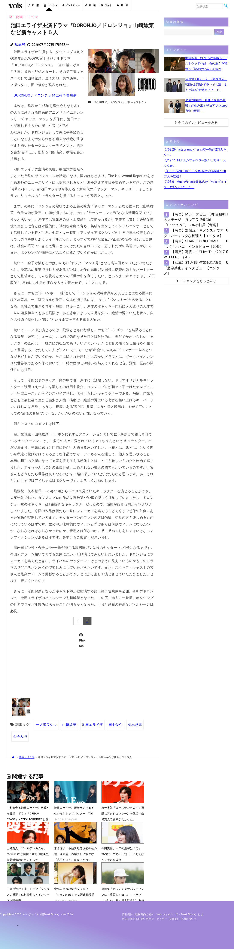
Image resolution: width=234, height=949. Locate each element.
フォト (106, 5)
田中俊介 (115, 725)
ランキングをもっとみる (196, 281)
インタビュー (71, 5)
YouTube (68, 914)
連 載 (90, 5)
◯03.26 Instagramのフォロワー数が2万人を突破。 (195, 152)
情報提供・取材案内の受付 (138, 914)
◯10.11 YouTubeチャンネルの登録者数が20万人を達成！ (195, 173)
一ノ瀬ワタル (46, 725)
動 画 (122, 5)
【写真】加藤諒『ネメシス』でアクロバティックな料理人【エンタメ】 (194, 233)
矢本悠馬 (135, 725)
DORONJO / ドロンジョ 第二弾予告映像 (45, 95)
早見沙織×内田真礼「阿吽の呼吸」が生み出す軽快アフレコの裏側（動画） (206, 105)
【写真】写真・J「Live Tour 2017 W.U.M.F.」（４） (194, 254)
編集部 (20, 45)
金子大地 (20, 736)
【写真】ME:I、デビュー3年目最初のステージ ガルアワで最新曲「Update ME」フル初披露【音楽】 (195, 219)
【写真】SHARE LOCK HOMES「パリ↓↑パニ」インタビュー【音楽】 (193, 244)
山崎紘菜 (69, 725)
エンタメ (51, 5)
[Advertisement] (121, 136)
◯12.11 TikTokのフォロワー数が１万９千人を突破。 (195, 163)
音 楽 (33, 5)
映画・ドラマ (26, 757)
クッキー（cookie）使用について (176, 918)
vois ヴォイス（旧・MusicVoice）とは (179, 914)
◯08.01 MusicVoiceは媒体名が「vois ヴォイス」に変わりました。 (195, 184)
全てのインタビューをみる (196, 122)
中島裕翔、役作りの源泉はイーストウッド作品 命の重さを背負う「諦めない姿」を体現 (206, 63)
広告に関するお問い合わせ (138, 918)
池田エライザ (92, 725)
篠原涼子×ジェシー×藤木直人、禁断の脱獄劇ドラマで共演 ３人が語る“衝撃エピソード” (206, 84)
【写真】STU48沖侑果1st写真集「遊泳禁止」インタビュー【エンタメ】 (193, 268)
